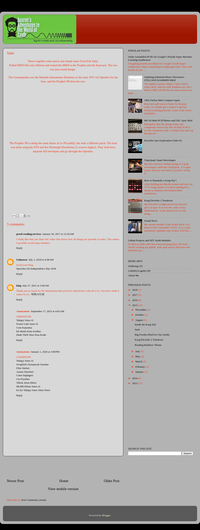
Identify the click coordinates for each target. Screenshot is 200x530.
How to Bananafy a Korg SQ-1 (160, 180)
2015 (135, 305)
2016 (135, 300)
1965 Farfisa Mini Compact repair (162, 100)
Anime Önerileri (25, 371)
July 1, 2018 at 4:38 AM (41, 259)
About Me (133, 275)
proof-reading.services (28, 233)
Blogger (106, 515)
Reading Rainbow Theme (148, 344)
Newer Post (15, 481)
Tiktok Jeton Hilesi (26, 382)
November (141, 309)
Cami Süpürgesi (24, 375)
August (139, 320)
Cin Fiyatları (23, 379)
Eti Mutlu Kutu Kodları (28, 331)
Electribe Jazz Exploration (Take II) (163, 140)
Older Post (111, 481)
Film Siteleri (23, 368)
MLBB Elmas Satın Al (28, 386)
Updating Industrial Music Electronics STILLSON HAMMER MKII (164, 79)
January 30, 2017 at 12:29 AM (58, 233)
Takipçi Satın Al (24, 320)
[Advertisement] (63, 467)
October (139, 314)
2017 (135, 294)
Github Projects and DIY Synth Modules (149, 240)
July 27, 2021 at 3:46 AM (36, 285)
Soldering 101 (135, 266)
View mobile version (63, 489)
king (18, 285)
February (140, 366)
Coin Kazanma (24, 327)
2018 (135, 289)
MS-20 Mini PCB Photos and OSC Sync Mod (168, 120)
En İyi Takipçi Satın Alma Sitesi (33, 390)
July (137, 351)
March (139, 361)
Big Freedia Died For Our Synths (152, 334)
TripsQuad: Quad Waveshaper (160, 160)
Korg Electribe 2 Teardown (158, 200)
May (138, 356)
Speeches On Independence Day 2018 (36, 268)
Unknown (21, 259)
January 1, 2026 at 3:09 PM (45, 351)
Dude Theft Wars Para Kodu (31, 334)
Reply (19, 248)
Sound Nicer (150, 220)
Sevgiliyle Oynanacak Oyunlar (32, 364)
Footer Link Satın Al (27, 323)
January (139, 371)
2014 (135, 378)
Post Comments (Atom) (33, 499)
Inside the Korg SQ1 (145, 324)
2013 (135, 383)
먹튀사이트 (38, 294)
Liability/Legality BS (139, 270)
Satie (137, 329)
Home (63, 481)
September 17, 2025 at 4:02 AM (47, 311)
